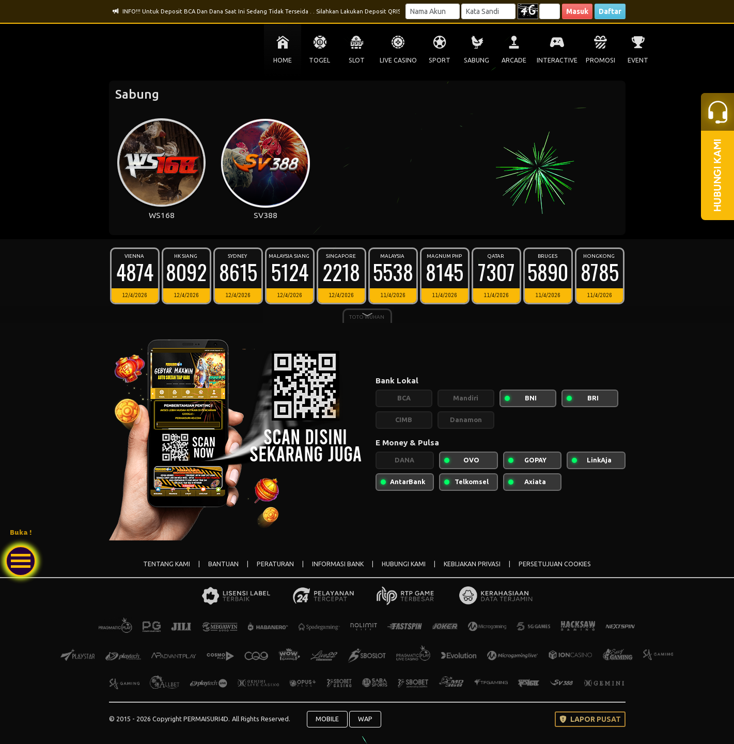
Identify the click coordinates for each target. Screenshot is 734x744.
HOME (282, 60)
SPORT (439, 60)
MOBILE (327, 718)
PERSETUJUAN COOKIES (555, 564)
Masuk (577, 11)
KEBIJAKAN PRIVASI (472, 564)
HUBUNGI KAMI (404, 564)
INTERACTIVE (557, 60)
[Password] (488, 11)
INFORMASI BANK (338, 564)
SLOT (357, 60)
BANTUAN (223, 564)
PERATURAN (275, 564)
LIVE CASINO (398, 60)
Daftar (610, 11)
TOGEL (319, 60)
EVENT (638, 60)
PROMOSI (600, 60)
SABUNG (476, 60)
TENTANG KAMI (166, 564)
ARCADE (514, 60)
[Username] (432, 11)
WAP (365, 718)
